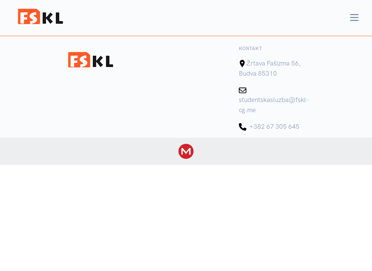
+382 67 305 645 (269, 126)
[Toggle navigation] (354, 17)
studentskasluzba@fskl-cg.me (274, 100)
